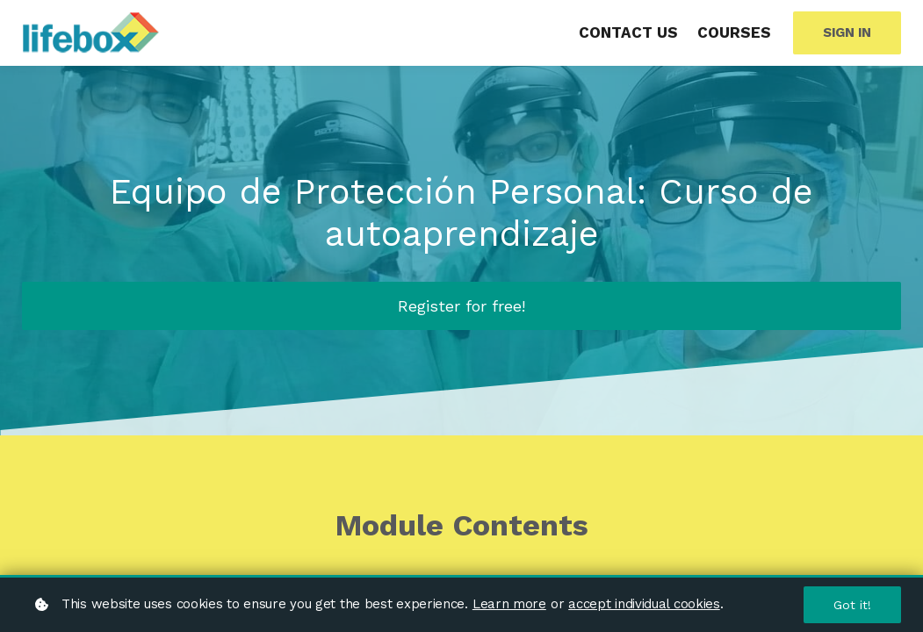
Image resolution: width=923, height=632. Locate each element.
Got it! (852, 605)
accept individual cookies (644, 604)
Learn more (509, 604)
